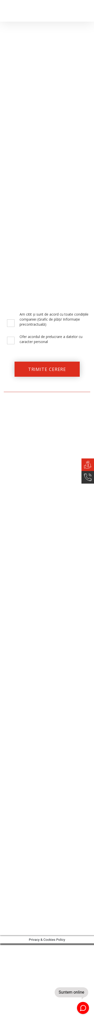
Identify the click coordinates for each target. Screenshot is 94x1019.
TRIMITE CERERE (47, 369)
